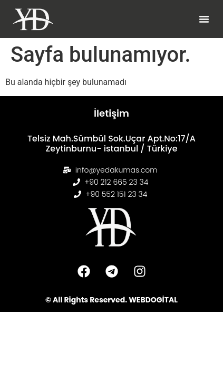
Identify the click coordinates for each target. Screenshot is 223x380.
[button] (204, 19)
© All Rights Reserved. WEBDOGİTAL (111, 299)
